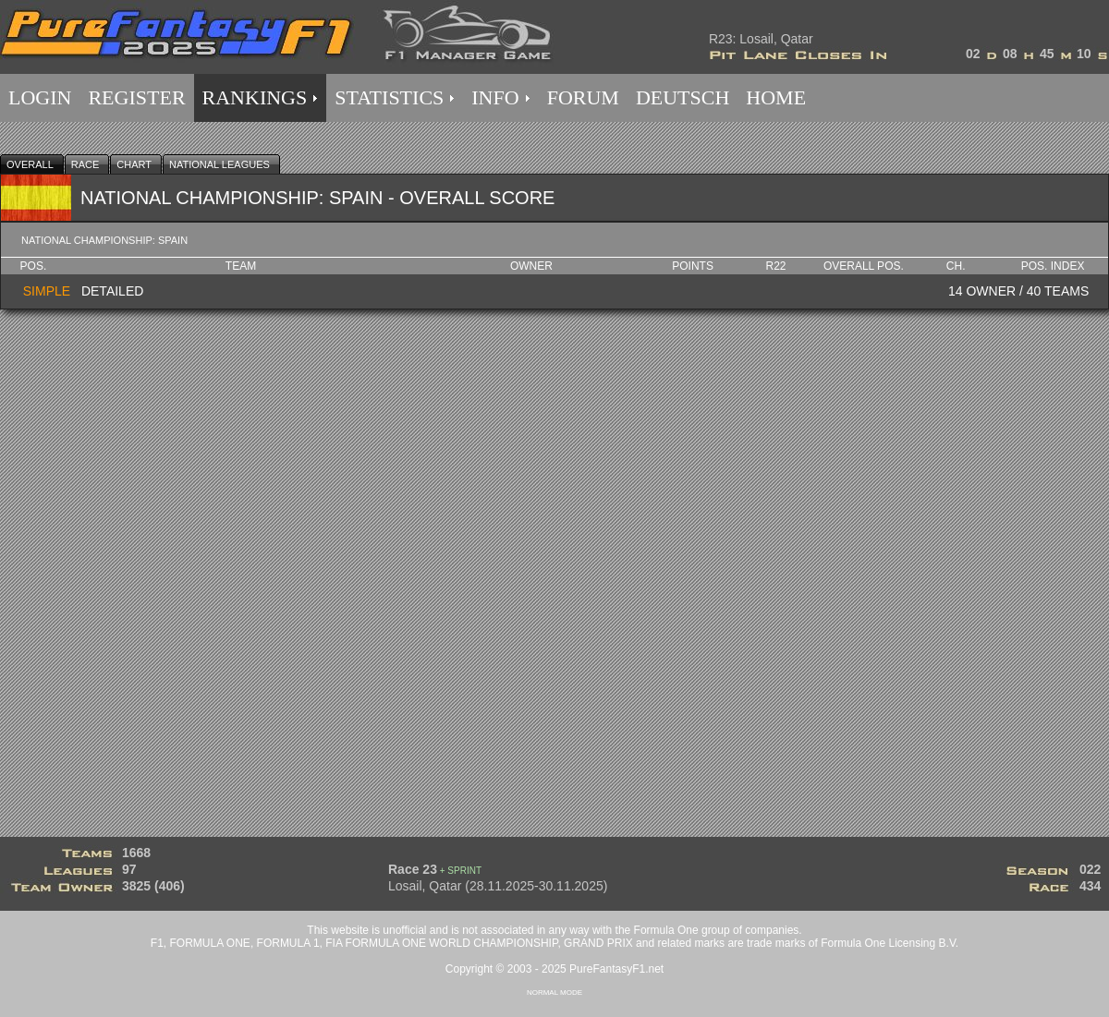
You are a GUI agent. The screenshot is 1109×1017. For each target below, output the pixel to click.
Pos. (33, 266)
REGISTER (136, 97)
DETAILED (112, 291)
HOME (776, 97)
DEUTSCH (682, 97)
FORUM (583, 97)
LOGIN (39, 97)
